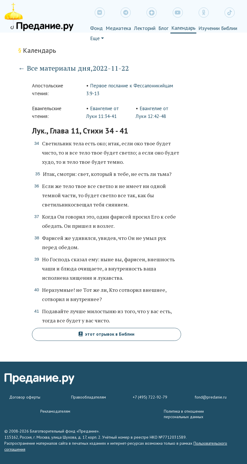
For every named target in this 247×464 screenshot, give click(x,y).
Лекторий (144, 28)
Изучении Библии (217, 28)
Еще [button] (95, 38)
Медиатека (118, 28)
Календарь (183, 28)
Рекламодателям (55, 411)
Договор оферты (24, 397)
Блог (163, 28)
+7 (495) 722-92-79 (150, 397)
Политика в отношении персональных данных (184, 414)
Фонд (96, 28)
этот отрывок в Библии (106, 334)
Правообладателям (88, 397)
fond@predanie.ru (211, 397)
